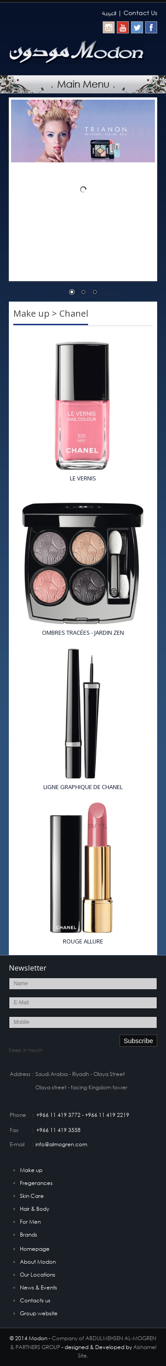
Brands (28, 1234)
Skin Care (32, 1196)
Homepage (35, 1249)
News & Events (38, 1287)
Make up (31, 1170)
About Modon (38, 1261)
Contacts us (35, 1300)
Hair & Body (34, 1209)
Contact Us (140, 12)
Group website (39, 1313)
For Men (30, 1221)
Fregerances (36, 1183)
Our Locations (37, 1274)
